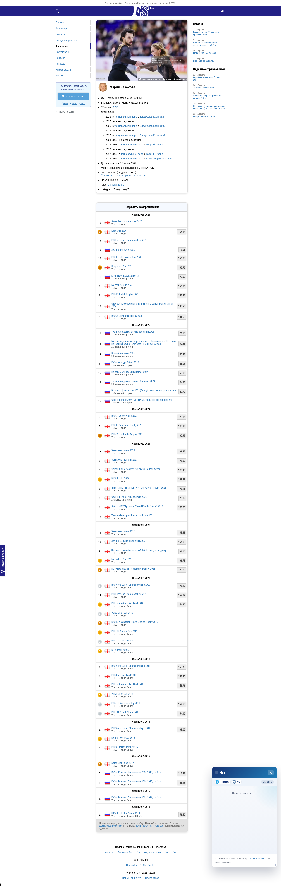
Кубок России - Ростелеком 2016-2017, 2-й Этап (136, 781)
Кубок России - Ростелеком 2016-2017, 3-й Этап (136, 772)
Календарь (62, 28)
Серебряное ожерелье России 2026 (206, 78)
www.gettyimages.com (151, 79)
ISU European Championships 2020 (129, 594)
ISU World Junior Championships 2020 (130, 584)
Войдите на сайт (257, 859)
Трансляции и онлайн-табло (153, 852)
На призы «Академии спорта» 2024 (129, 371)
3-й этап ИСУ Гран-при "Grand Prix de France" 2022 (137, 506)
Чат (175, 852)
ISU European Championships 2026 (129, 240)
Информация (63, 69)
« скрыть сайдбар (65, 112)
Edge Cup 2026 (119, 230)
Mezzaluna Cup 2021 (122, 559)
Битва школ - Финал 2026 (204, 53)
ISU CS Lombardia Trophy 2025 (126, 315)
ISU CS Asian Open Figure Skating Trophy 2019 (134, 622)
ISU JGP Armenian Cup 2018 (125, 703)
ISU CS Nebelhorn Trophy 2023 (126, 425)
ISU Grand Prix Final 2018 (123, 675)
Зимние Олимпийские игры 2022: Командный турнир (138, 550)
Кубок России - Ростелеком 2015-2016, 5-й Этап (136, 797)
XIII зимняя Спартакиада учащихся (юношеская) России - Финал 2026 (209, 107)
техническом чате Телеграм (149, 826)
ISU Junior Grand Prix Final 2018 (127, 684)
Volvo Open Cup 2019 (122, 612)
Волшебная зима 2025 (123, 353)
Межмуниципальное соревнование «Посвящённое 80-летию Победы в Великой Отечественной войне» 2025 (143, 342)
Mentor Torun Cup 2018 (123, 737)
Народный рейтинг (66, 40)
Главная (60, 22)
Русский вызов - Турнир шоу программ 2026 (206, 33)
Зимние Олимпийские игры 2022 (128, 540)
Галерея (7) (181, 79)
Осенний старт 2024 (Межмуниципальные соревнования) (141, 399)
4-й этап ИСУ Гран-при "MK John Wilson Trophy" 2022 (138, 487)
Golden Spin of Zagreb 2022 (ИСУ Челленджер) (135, 469)
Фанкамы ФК (124, 852)
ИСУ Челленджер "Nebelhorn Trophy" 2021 (133, 568)
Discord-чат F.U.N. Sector (140, 865)
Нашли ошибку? (2, 560)
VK (236, 782)
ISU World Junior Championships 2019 (130, 665)
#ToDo (59, 75)
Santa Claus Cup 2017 (122, 763)
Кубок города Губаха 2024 (125, 362)
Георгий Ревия (154, 144)
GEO (115, 107)
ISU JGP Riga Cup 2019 (123, 640)
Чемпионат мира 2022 (123, 531)
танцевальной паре (125, 116)
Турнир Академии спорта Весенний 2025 (132, 331)
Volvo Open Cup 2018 (122, 693)
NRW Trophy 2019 (120, 649)
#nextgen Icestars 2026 (203, 88)
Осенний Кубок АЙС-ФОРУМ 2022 (129, 496)
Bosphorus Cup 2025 (122, 266)
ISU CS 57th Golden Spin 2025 (126, 257)
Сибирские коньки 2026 (204, 116)
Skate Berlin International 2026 (126, 221)
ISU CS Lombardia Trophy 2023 (126, 434)
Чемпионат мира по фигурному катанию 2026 (207, 96)
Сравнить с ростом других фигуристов (123, 175)
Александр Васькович (159, 158)
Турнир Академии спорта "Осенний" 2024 (133, 381)
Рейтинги (61, 57)
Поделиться (152, 878)
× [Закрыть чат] (271, 772)
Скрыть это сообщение (73, 103)
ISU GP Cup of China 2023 (124, 415)
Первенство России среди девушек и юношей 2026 (150, 3)
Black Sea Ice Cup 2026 (203, 61)
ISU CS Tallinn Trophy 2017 (124, 747)
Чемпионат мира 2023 (123, 450)
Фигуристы (62, 46)
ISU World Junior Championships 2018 (130, 728)
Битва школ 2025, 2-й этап (125, 275)
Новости (60, 34)
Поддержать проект (73, 96)
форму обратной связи (110, 826)
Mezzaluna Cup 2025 (122, 285)
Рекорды (61, 63)
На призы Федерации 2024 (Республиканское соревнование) (144, 390)
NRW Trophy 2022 (120, 478)
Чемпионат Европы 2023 (124, 459)
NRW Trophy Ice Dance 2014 (125, 813)
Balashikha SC (116, 184)
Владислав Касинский (152, 116)
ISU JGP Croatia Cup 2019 (124, 631)
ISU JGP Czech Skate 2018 (124, 712)
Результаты (62, 52)
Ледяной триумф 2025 (123, 249)
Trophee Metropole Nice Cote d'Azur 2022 (132, 515)
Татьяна (168, 79)
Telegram (222, 782)
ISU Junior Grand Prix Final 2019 (127, 603)
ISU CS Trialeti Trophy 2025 (124, 294)
